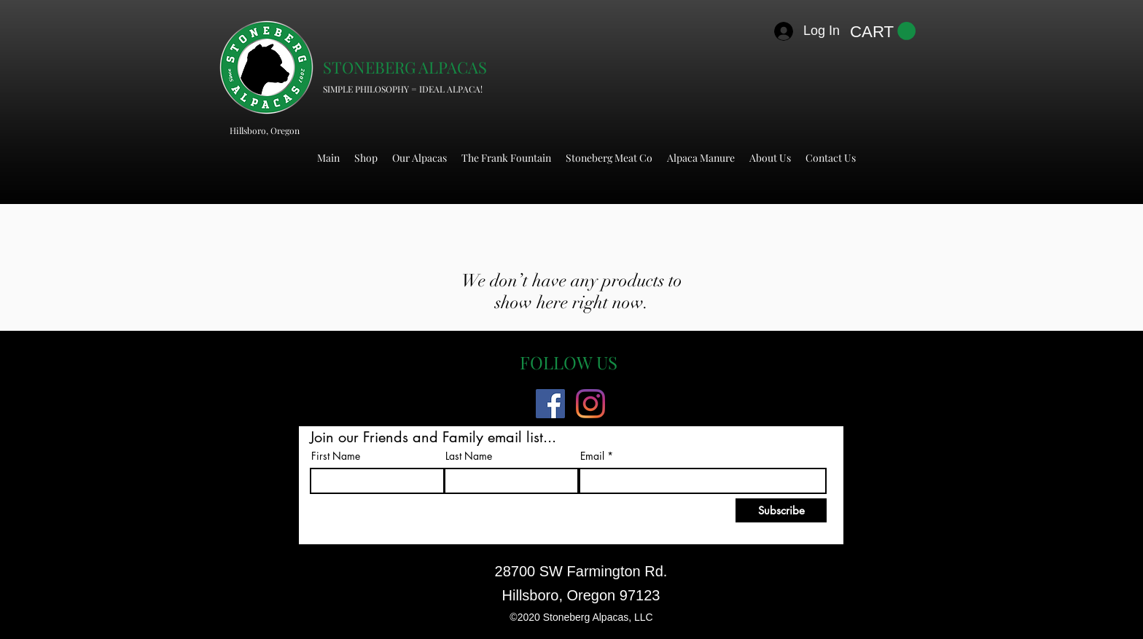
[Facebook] (550, 403)
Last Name (468, 456)
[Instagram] (590, 403)
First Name (335, 456)
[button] (883, 31)
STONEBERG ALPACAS (405, 67)
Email (592, 456)
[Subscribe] (781, 510)
